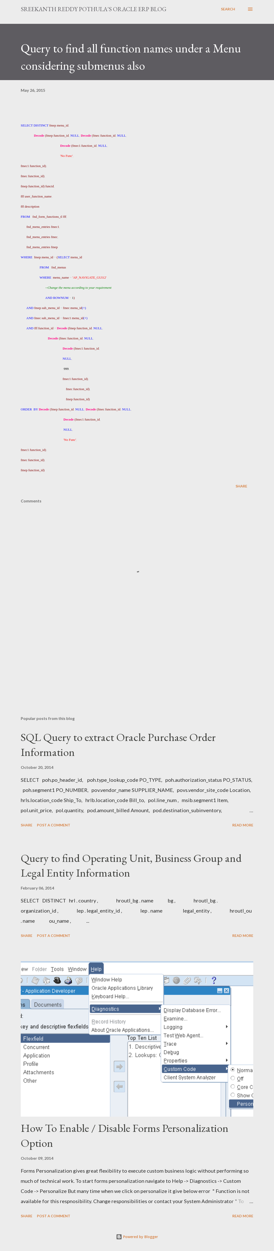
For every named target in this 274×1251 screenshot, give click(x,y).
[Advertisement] (137, 672)
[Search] (228, 9)
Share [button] (241, 486)
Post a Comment (53, 825)
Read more (242, 825)
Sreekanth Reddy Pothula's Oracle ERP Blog (93, 9)
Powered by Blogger (137, 1236)
